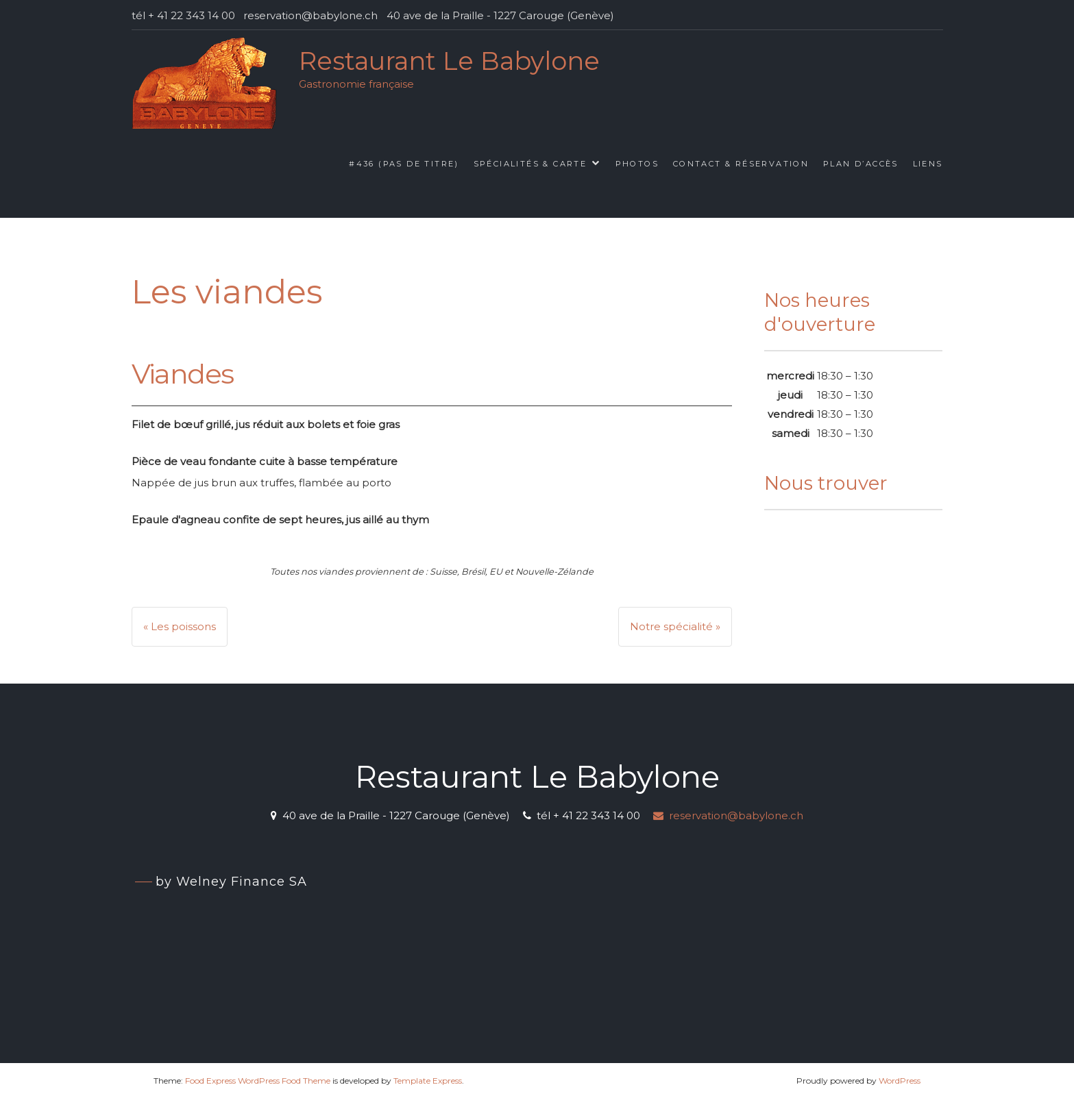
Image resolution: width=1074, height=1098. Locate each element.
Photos (637, 164)
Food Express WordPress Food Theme (257, 1080)
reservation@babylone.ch (728, 815)
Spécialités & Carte (530, 164)
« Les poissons (179, 626)
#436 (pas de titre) (404, 164)
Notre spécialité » (675, 626)
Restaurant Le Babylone (449, 60)
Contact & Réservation (741, 164)
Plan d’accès (861, 164)
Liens (928, 164)
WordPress (899, 1080)
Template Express (427, 1080)
